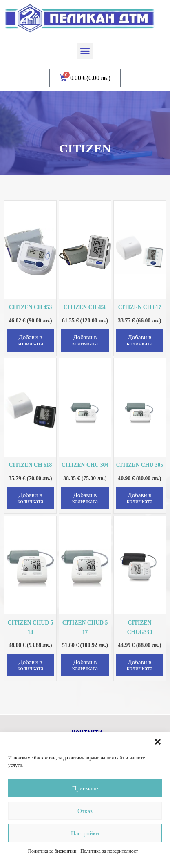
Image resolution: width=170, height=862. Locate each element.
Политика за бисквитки (52, 851)
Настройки (85, 833)
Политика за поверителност (109, 851)
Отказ (85, 811)
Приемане (85, 788)
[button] (158, 742)
